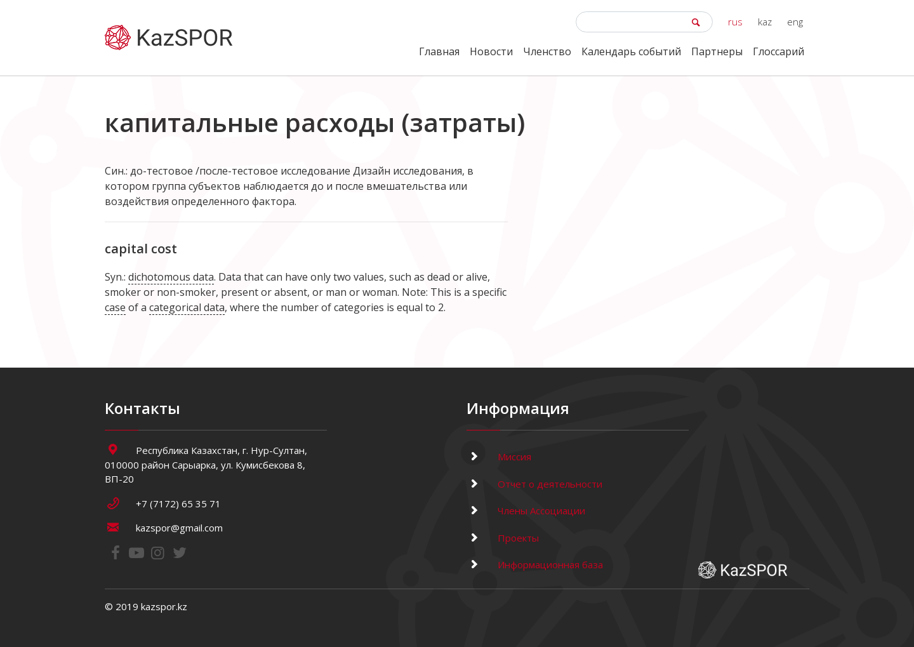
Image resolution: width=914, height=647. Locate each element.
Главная (439, 51)
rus (735, 21)
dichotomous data (171, 277)
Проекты (503, 537)
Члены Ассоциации (526, 510)
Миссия (499, 456)
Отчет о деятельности (534, 483)
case (115, 307)
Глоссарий (778, 51)
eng (795, 21)
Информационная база (535, 564)
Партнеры (717, 51)
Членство (547, 51)
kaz (765, 21)
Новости (491, 51)
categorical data (187, 307)
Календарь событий (631, 51)
